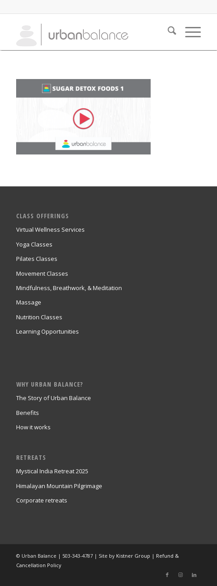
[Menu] (188, 32)
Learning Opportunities (47, 331)
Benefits (27, 413)
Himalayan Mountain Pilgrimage (59, 486)
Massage (28, 302)
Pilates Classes (36, 259)
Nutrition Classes (39, 317)
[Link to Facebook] (167, 575)
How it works (33, 427)
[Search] (167, 32)
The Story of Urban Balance (53, 398)
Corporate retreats (41, 500)
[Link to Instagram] (180, 575)
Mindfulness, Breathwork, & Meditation (69, 288)
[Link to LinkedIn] (194, 575)
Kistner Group (133, 555)
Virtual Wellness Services (50, 229)
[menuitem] (167, 32)
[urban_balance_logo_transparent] (90, 32)
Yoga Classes (34, 244)
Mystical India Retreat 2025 (52, 471)
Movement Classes (42, 273)
